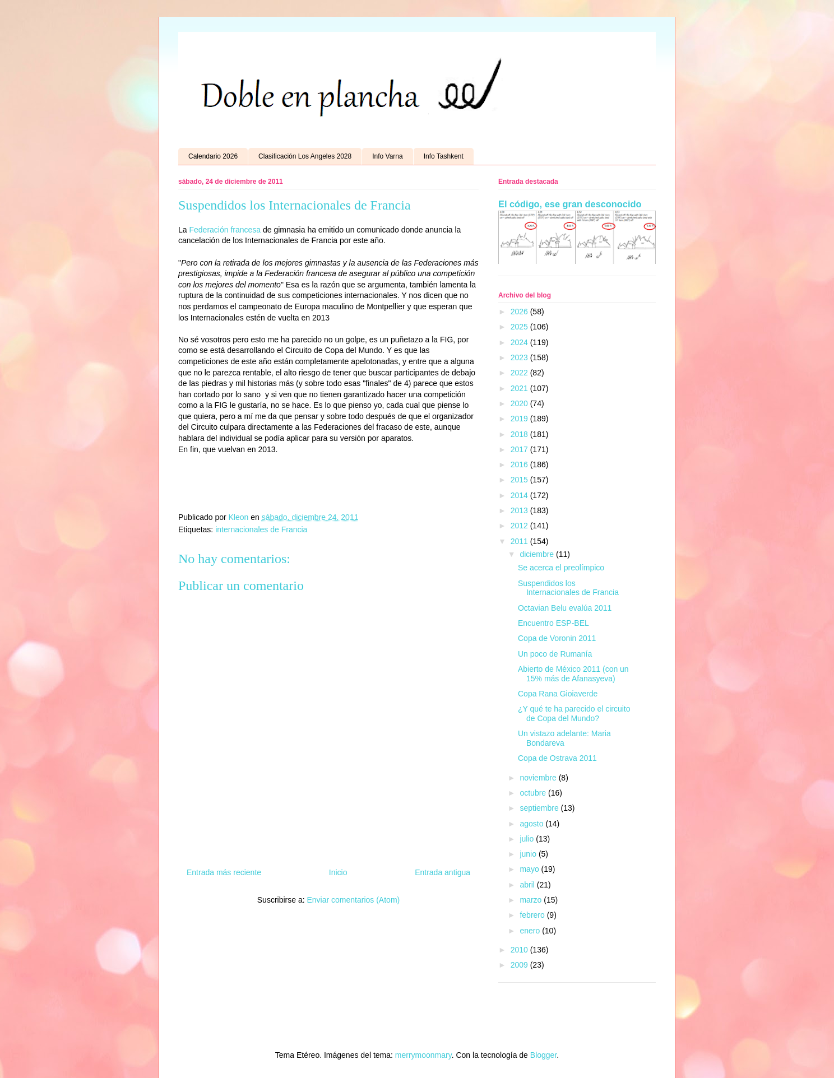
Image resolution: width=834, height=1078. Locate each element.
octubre (534, 792)
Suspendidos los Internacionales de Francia (568, 588)
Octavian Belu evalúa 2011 (564, 607)
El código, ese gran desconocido (569, 204)
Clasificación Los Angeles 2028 (304, 156)
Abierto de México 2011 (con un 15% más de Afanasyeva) (573, 674)
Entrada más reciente (224, 872)
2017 (520, 449)
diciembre (538, 554)
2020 (520, 403)
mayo (530, 869)
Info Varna (387, 156)
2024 (520, 342)
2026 (520, 311)
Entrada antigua (442, 872)
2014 (520, 495)
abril (528, 884)
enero (531, 930)
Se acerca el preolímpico (561, 567)
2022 (520, 372)
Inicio (338, 872)
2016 (520, 464)
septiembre (540, 807)
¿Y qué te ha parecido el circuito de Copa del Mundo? (574, 713)
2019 (520, 418)
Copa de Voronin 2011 (557, 638)
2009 (520, 964)
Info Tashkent (444, 156)
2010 (520, 949)
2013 (520, 510)
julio (528, 838)
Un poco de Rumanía (555, 653)
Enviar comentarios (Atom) (353, 899)
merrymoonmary (423, 1055)
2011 (520, 541)
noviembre (539, 777)
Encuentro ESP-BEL (553, 623)
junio (529, 853)
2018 (520, 434)
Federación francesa (225, 229)
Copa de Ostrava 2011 (557, 758)
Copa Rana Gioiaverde (557, 693)
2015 (520, 479)
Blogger (543, 1055)
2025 (520, 326)
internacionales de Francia (261, 529)
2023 (520, 357)
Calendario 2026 (213, 156)
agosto (532, 823)
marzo (532, 899)
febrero (533, 914)
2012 (520, 525)
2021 (520, 388)
